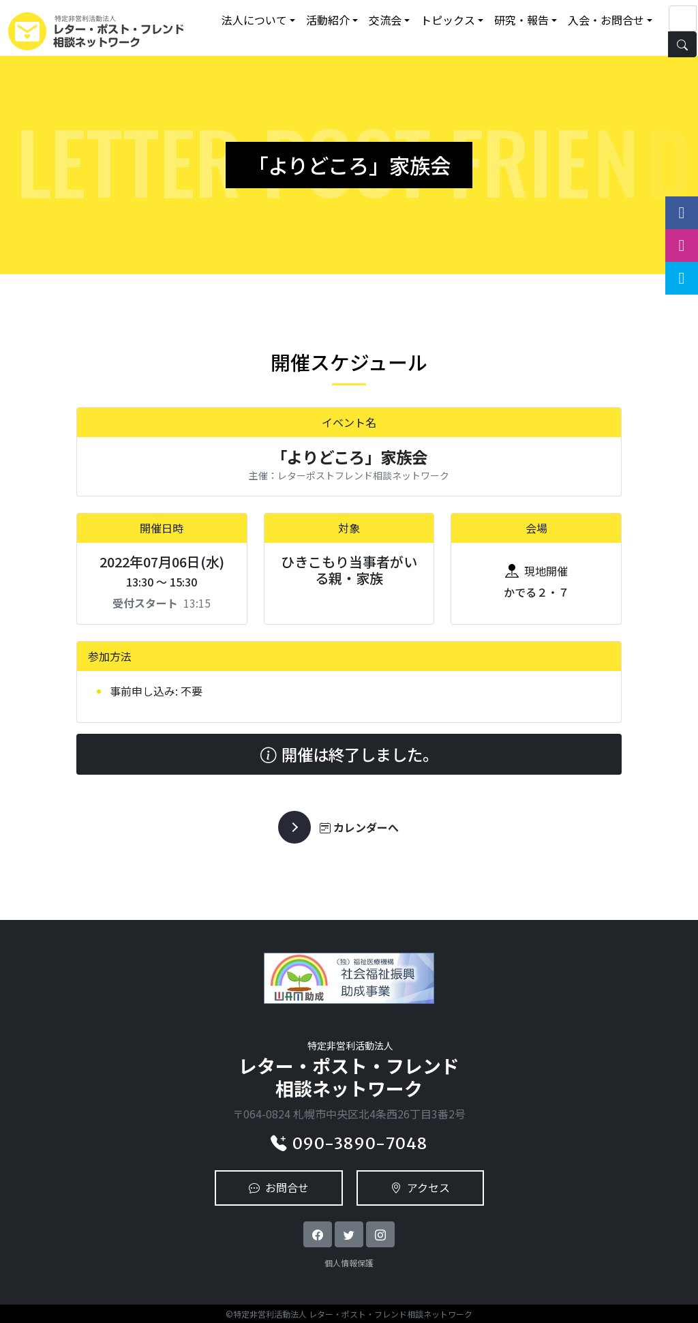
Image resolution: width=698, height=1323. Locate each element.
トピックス (448, 20)
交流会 (385, 20)
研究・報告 (521, 20)
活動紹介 (328, 20)
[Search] (683, 18)
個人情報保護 (349, 1262)
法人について (254, 20)
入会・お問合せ (606, 20)
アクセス (420, 1187)
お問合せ (279, 1187)
